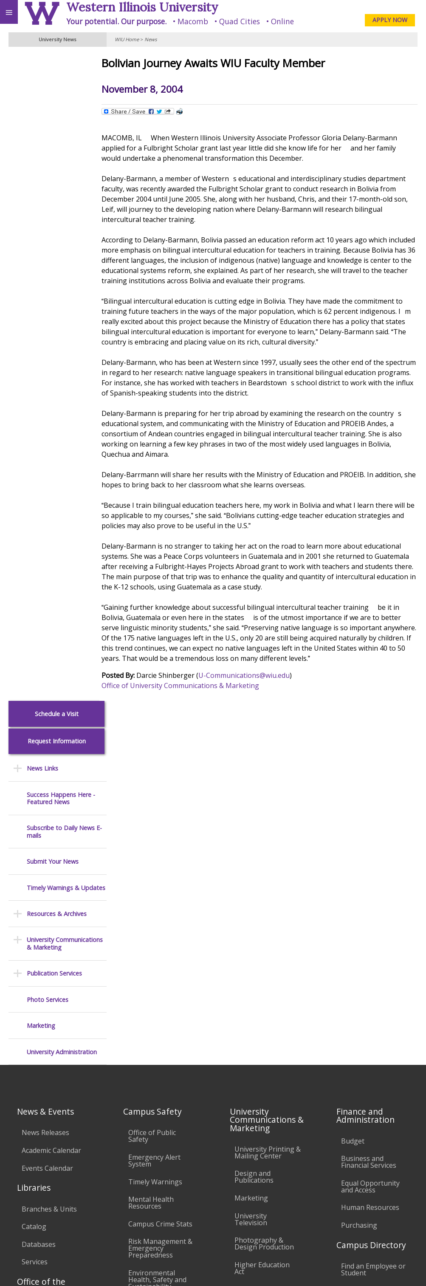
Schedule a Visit (57, 62)
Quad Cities (239, 21)
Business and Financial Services (368, 798)
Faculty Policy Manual (255, 1002)
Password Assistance (161, 1013)
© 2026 (297, 1268)
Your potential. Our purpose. (116, 21)
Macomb (193, 21)
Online (282, 21)
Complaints (252, 1103)
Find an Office (362, 926)
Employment (74, 1190)
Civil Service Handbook (252, 1058)
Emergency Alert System (154, 796)
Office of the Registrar (41, 921)
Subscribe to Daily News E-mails (64, 180)
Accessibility (24, 1190)
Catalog (34, 862)
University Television (250, 855)
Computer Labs (153, 971)
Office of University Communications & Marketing (194, 685)
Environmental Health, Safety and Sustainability (157, 915)
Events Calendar (47, 804)
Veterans (173, 1190)
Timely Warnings (155, 817)
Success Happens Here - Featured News (61, 147)
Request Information (57, 90)
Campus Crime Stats (160, 860)
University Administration (62, 400)
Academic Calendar (51, 786)
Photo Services (47, 348)
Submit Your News (53, 210)
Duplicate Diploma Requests (51, 968)
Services (35, 897)
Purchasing (359, 861)
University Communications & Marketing (65, 292)
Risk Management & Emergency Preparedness (160, 884)
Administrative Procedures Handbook (257, 1030)
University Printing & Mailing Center (267, 788)
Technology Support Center (161, 1035)
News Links (42, 117)
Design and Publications (254, 813)
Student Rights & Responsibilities (261, 1082)
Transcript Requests (54, 947)
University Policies (263, 956)
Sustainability (126, 1190)
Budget (352, 777)
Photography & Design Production (264, 879)
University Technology (147, 1059)
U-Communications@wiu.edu (257, 675)
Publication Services (54, 322)
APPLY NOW (389, 20)
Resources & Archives (57, 262)
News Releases (45, 769)
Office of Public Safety (152, 772)
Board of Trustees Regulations (263, 978)
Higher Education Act (262, 904)
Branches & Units (49, 845)
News (150, 39)
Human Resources (370, 843)
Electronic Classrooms (147, 992)
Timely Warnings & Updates (66, 236)
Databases (39, 880)
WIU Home (127, 39)
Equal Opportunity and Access (370, 822)
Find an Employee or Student (373, 905)
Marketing (41, 374)
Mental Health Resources (151, 839)
